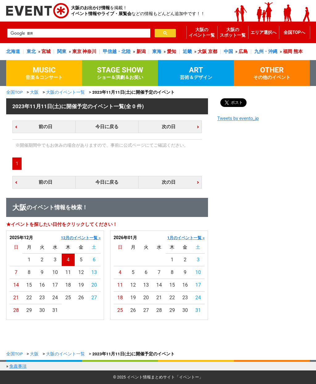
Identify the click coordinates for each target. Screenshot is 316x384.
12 (81, 272)
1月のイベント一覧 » (186, 238)
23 (42, 297)
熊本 (298, 51)
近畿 (187, 51)
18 (68, 285)
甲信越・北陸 (117, 51)
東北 (31, 51)
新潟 (141, 51)
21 (16, 297)
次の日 (169, 126)
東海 (156, 51)
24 (55, 297)
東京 (76, 51)
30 (42, 310)
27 (94, 297)
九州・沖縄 (265, 51)
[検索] (78, 33)
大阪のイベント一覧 (202, 32)
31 (55, 310)
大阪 (202, 51)
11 (68, 272)
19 (81, 285)
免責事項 (18, 366)
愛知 (171, 51)
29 (29, 310)
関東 (61, 51)
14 (16, 285)
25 (68, 297)
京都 (212, 51)
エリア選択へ (263, 32)
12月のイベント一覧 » (81, 238)
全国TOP (14, 92)
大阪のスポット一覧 (233, 32)
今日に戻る (106, 126)
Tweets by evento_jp (238, 118)
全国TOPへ (294, 32)
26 (81, 297)
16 (42, 285)
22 (29, 297)
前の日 (45, 126)
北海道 (13, 51)
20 (94, 285)
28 (16, 310)
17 (55, 285)
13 (94, 272)
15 (29, 285)
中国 (228, 51)
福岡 (287, 51)
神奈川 (89, 51)
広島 (243, 51)
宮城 (46, 51)
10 (55, 272)
